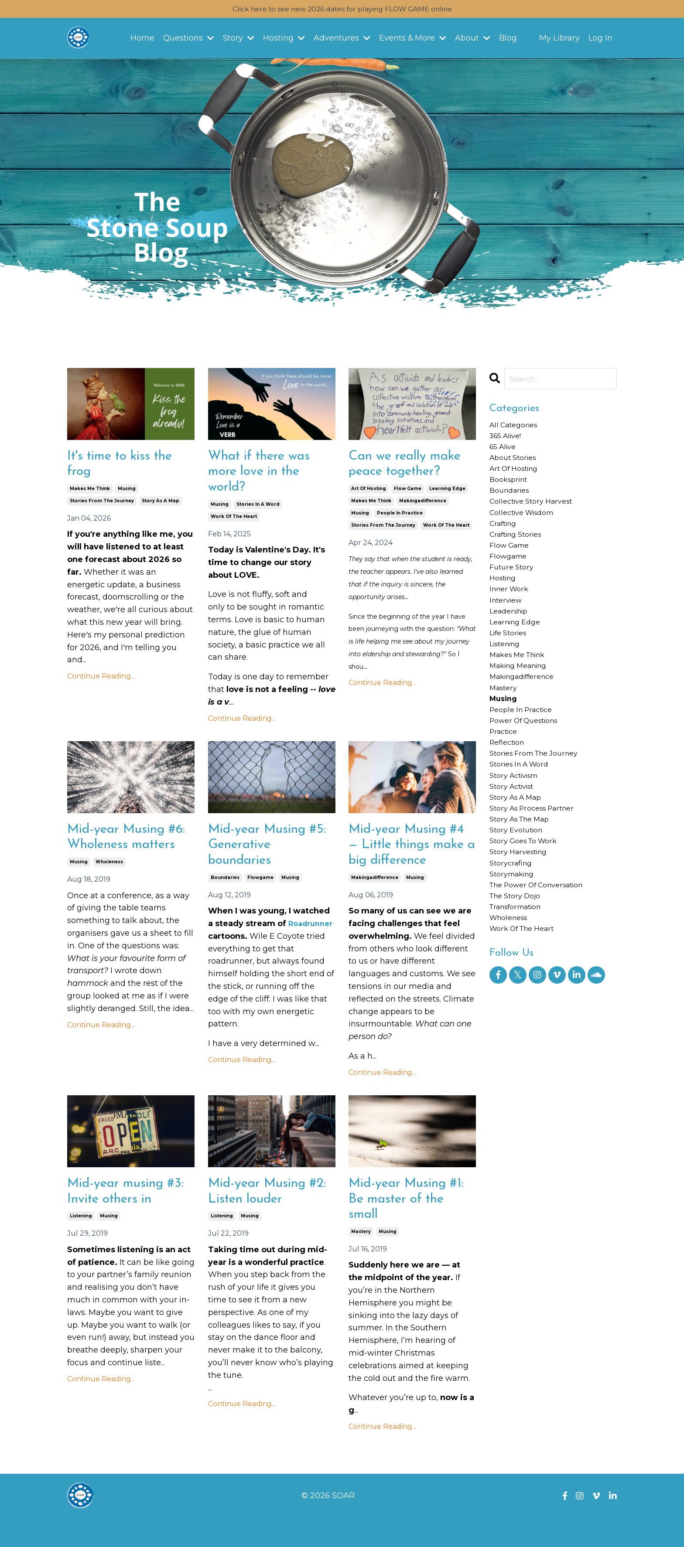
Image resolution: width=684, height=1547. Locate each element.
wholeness (109, 885)
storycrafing (513, 929)
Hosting (283, 39)
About (473, 39)
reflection (509, 791)
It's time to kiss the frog (125, 466)
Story (238, 39)
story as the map (523, 879)
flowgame (260, 885)
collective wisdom (526, 527)
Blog (508, 39)
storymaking (514, 942)
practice (505, 778)
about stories (515, 465)
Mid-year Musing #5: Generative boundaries (261, 851)
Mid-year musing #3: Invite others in (124, 1217)
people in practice (400, 516)
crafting (505, 540)
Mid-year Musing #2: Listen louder (261, 1217)
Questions (188, 39)
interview (507, 628)
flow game (407, 492)
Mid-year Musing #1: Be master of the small (412, 1226)
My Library (559, 39)
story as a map (160, 504)
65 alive (504, 452)
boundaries (225, 885)
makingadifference (422, 504)
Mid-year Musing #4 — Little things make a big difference (412, 860)
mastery (361, 1260)
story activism (517, 829)
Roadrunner (232, 944)
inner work (511, 615)
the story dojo (518, 966)
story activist (514, 841)
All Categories (516, 427)
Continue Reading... (101, 679)
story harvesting (521, 916)
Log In (600, 39)
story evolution (519, 891)
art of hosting (368, 492)
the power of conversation (543, 954)
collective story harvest (535, 515)
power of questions (528, 766)
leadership (511, 640)
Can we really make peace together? (411, 466)
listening (81, 1243)
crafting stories (519, 552)
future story (513, 590)
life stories (510, 665)
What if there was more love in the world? (264, 474)
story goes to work (527, 904)
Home (142, 39)
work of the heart (234, 521)
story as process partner (537, 866)
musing (127, 492)
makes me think (90, 492)
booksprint (510, 489)
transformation (519, 979)
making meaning (522, 703)
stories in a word (258, 508)
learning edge (447, 492)
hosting (504, 602)
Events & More (413, 39)
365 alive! (508, 439)
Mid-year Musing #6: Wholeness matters (120, 851)
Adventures (341, 39)
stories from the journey (102, 504)
